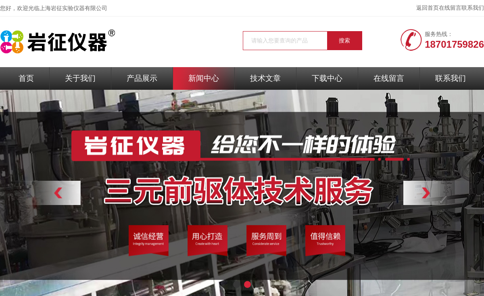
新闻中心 (203, 78)
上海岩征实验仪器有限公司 (73, 8)
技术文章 (265, 78)
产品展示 (142, 78)
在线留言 (450, 8)
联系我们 (472, 8)
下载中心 (327, 78)
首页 (26, 78)
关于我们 (80, 78)
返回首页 (427, 8)
